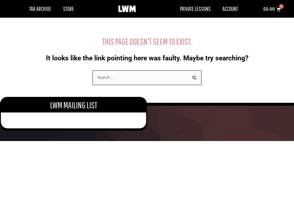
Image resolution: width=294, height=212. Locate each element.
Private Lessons (195, 8)
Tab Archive (40, 8)
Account (230, 8)
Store (68, 8)
